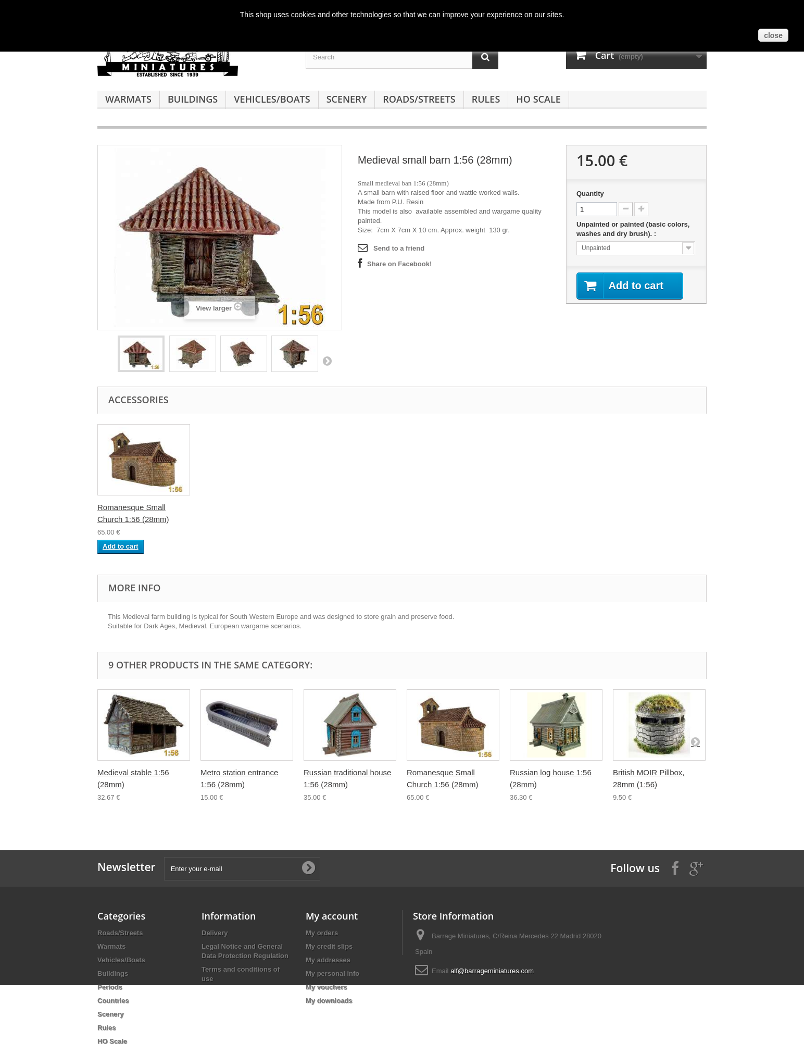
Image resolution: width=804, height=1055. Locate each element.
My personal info (332, 973)
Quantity (590, 193)
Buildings (193, 99)
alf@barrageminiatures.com (492, 971)
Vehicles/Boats (272, 99)
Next (327, 360)
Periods (109, 987)
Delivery (215, 933)
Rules (486, 99)
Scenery (346, 99)
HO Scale (538, 99)
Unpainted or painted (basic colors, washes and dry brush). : (632, 229)
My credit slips (329, 946)
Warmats (128, 99)
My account (332, 916)
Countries (113, 1000)
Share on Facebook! (399, 264)
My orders (322, 933)
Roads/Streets (419, 99)
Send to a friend (398, 248)
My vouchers (326, 987)
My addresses (328, 960)
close (773, 35)
